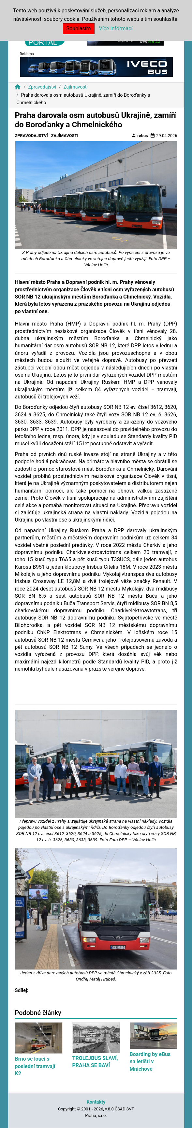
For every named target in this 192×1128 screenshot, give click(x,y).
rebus (139, 135)
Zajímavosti (76, 87)
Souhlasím (78, 28)
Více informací (116, 28)
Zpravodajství (42, 87)
